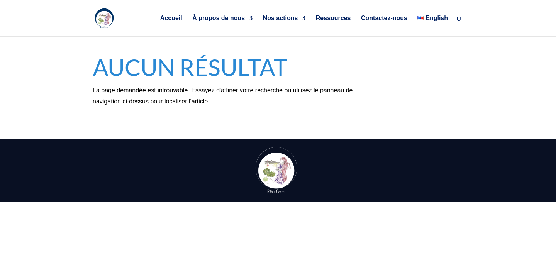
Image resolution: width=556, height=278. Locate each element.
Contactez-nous (384, 18)
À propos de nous (218, 18)
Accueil (171, 18)
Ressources (333, 18)
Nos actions (280, 18)
